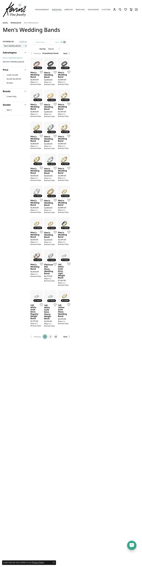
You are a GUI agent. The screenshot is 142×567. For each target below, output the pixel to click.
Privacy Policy (38, 562)
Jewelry (5, 23)
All (90, 453)
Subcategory (10, 52)
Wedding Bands (16, 23)
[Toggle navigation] (136, 9)
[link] (42, 9)
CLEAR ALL (23, 41)
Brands (7, 91)
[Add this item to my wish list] (63, 95)
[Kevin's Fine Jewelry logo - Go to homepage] (14, 9)
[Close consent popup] (54, 562)
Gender (7, 105)
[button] (114, 9)
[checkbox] (10, 75)
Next (134, 53)
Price (5, 70)
